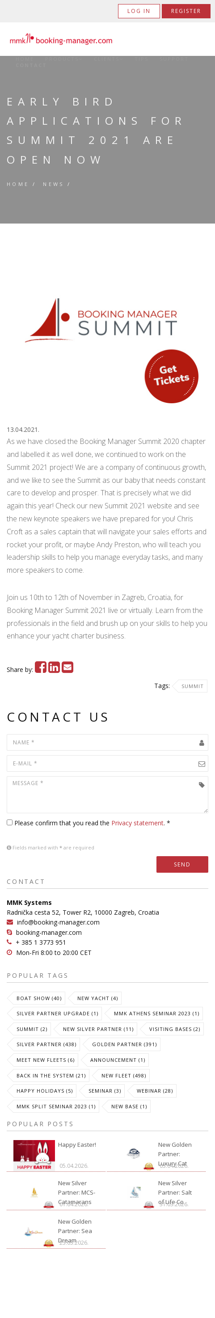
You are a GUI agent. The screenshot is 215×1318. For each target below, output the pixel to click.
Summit (192, 686)
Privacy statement (137, 823)
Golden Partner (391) (124, 1044)
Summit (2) (32, 1029)
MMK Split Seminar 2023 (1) (56, 1106)
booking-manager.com (49, 932)
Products (64, 59)
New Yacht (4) (97, 998)
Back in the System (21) (51, 1075)
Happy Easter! (77, 1145)
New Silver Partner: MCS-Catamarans (76, 1189)
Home (25, 59)
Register (186, 11)
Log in (139, 11)
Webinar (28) (155, 1090)
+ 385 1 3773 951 (41, 942)
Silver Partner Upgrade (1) (57, 1013)
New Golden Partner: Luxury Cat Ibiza (175, 1151)
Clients (108, 59)
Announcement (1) (117, 1059)
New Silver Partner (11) (98, 1029)
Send (182, 864)
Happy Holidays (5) (45, 1090)
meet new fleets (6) (46, 1059)
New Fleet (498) (123, 1075)
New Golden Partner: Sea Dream (75, 1227)
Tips (141, 59)
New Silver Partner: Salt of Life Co (175, 1189)
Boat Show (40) (39, 998)
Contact (31, 65)
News (53, 184)
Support (174, 59)
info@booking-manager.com (58, 922)
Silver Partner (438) (46, 1044)
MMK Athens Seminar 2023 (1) (156, 1013)
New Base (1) (129, 1106)
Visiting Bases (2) (174, 1029)
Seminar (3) (105, 1090)
